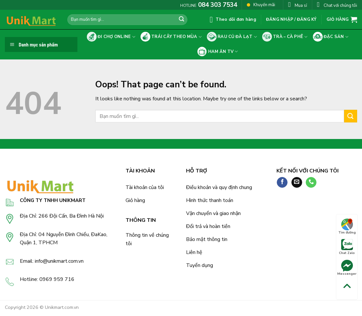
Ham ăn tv (217, 52)
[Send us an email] (296, 182)
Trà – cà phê (285, 37)
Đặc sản (331, 37)
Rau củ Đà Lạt (232, 37)
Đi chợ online (111, 37)
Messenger (346, 268)
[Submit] (181, 19)
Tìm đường (347, 227)
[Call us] (311, 182)
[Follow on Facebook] (282, 182)
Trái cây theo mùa (171, 37)
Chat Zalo (347, 247)
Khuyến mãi (261, 4)
